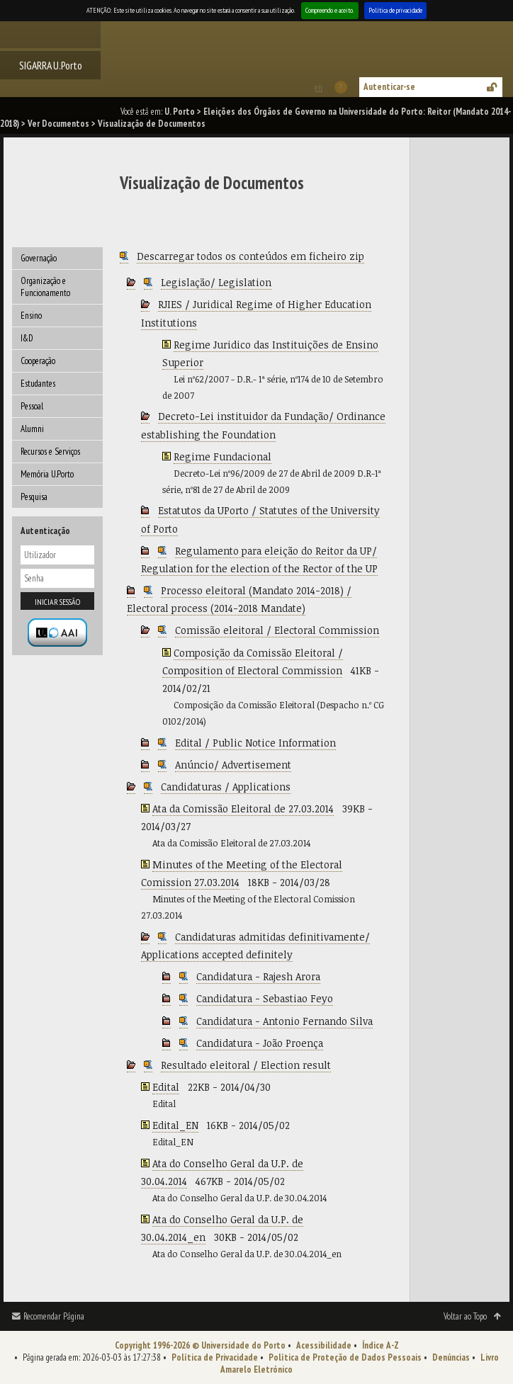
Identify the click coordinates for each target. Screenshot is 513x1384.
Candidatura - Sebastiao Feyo (264, 998)
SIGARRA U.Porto (50, 65)
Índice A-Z (380, 1345)
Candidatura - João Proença (259, 1043)
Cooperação (38, 361)
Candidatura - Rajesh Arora (258, 976)
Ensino (31, 316)
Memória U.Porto (47, 474)
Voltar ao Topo (465, 1316)
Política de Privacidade (214, 1357)
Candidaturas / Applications (226, 786)
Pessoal (32, 406)
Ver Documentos (58, 124)
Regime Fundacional (222, 456)
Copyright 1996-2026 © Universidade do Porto (200, 1345)
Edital (165, 1087)
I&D (27, 338)
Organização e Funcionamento (45, 287)
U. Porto (179, 112)
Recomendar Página (53, 1316)
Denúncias (451, 1357)
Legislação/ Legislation (216, 282)
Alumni (32, 429)
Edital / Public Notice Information (255, 742)
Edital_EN (175, 1125)
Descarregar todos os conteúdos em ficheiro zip (250, 256)
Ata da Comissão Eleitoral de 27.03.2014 (243, 808)
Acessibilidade (323, 1345)
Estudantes (38, 384)
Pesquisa (34, 497)
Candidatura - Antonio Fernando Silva (284, 1021)
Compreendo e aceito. (329, 10)
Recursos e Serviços (50, 452)
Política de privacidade (395, 10)
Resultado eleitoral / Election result (246, 1065)
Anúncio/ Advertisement (233, 764)
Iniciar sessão (57, 601)
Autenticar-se (389, 87)
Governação (39, 258)
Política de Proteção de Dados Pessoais (345, 1357)
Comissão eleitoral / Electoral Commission (277, 630)
